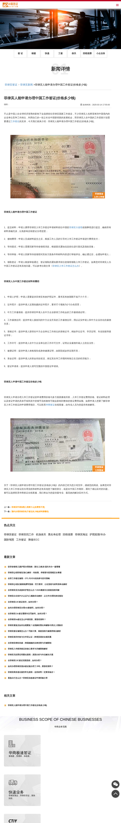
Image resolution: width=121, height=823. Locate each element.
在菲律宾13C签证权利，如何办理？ (23, 602)
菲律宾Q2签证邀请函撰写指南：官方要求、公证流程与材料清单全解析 (37, 584)
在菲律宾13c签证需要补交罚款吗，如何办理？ (27, 614)
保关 (74, 53)
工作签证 (15, 121)
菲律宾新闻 (26, 84)
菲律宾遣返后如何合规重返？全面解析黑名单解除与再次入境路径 (35, 625)
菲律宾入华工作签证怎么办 (65, 266)
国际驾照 (9, 539)
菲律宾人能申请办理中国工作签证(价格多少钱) (27, 705)
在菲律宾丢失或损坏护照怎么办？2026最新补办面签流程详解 (33, 590)
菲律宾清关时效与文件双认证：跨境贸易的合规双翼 (29, 637)
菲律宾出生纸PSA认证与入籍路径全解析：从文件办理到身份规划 (35, 596)
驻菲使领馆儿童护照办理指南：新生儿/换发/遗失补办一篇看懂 (34, 567)
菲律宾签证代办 (24, 820)
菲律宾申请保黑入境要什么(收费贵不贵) (28, 507)
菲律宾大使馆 (75, 227)
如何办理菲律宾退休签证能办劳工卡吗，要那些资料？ (30, 666)
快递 (47, 53)
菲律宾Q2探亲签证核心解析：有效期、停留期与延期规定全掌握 (34, 572)
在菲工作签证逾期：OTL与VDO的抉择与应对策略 (29, 578)
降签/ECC (33, 539)
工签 (60, 53)
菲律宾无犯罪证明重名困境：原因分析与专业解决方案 (30, 655)
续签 (34, 53)
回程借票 (87, 53)
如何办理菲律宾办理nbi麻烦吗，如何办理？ (26, 608)
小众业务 (100, 53)
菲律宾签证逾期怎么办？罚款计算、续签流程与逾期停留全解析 (34, 631)
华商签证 (50, 404)
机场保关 (41, 534)
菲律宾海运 (81, 534)
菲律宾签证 (11, 84)
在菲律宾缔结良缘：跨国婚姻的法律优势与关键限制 (29, 643)
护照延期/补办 (97, 534)
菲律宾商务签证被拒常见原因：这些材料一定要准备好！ (31, 672)
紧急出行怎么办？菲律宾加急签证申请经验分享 (28, 678)
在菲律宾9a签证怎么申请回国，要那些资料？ (27, 619)
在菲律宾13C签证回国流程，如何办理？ (25, 660)
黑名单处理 (54, 534)
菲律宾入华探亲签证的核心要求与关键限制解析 (28, 649)
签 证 (20, 53)
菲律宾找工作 (26, 534)
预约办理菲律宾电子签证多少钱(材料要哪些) (30, 511)
